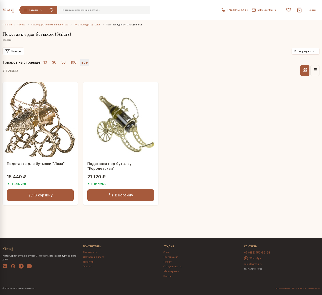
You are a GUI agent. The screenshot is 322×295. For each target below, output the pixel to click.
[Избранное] (289, 10)
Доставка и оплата (93, 257)
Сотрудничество (173, 266)
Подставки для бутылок (87, 24)
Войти (312, 10)
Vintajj (8, 10)
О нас (167, 252)
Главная (7, 24)
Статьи (168, 276)
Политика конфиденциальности (305, 288)
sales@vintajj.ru (264, 10)
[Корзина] (299, 10)
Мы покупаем (171, 271)
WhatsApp (252, 258)
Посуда (21, 24)
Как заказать (90, 252)
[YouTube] (29, 267)
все (85, 62)
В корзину (40, 195)
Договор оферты (282, 288)
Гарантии (88, 262)
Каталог (33, 10)
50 (63, 62)
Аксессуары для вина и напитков (49, 24)
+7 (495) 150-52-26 (234, 10)
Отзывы (87, 266)
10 (45, 62)
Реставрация (171, 257)
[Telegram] (21, 267)
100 (73, 62)
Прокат (168, 262)
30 (54, 62)
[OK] (13, 267)
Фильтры (13, 51)
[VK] (5, 267)
